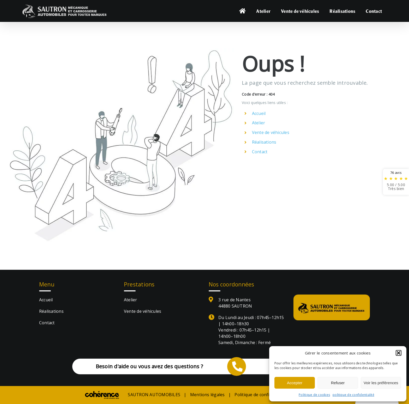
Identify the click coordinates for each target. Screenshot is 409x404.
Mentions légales (207, 394)
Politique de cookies (314, 395)
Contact (260, 152)
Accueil (259, 113)
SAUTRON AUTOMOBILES (154, 394)
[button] (398, 353)
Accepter (294, 383)
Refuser (338, 383)
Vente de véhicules (270, 132)
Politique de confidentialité (261, 394)
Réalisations (264, 142)
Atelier (258, 123)
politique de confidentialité (353, 395)
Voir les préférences (381, 383)
